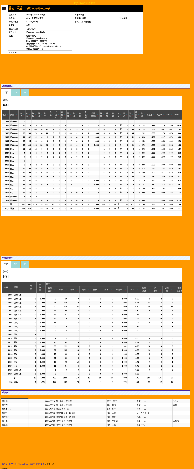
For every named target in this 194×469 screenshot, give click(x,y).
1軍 (6, 92)
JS (24, 92)
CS (15, 92)
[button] (8, 114)
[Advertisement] (54, 69)
